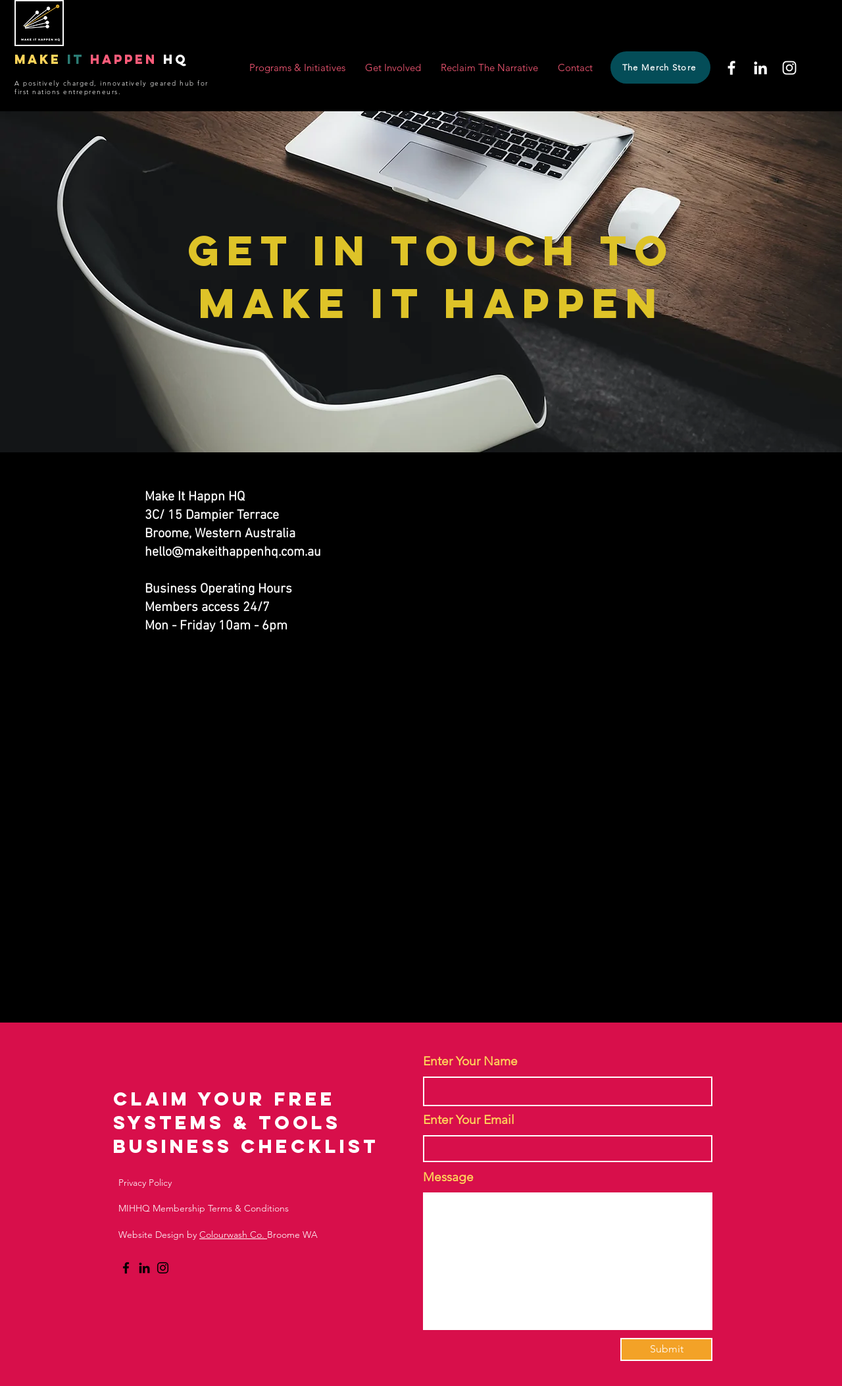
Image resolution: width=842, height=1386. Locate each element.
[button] (297, 67)
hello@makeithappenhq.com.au (233, 552)
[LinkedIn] (760, 68)
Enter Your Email (468, 1119)
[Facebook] (731, 68)
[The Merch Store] (660, 67)
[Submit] (666, 1349)
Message (448, 1177)
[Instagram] (789, 68)
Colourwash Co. (233, 1234)
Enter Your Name (470, 1061)
